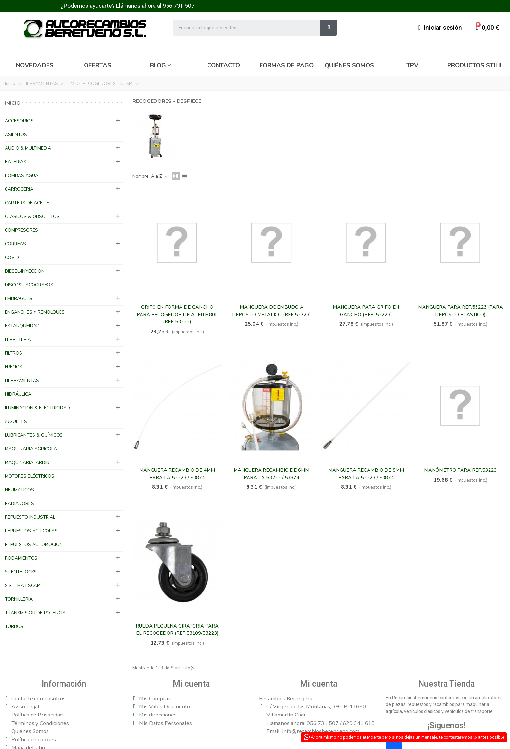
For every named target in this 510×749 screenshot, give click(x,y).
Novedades (35, 65)
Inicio (12, 103)
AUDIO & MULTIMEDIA (28, 148)
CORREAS (15, 244)
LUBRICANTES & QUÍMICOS (34, 435)
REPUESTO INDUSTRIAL (30, 517)
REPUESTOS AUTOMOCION (34, 544)
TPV (412, 65)
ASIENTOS (16, 134)
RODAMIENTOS (21, 558)
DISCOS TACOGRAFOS (29, 285)
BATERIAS (15, 162)
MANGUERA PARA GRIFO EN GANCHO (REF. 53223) (366, 311)
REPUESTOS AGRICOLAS (31, 531)
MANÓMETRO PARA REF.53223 (460, 470)
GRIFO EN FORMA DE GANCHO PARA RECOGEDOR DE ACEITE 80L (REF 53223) (177, 314)
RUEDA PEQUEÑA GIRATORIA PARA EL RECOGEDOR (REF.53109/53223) (177, 630)
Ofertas (97, 65)
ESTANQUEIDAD (22, 326)
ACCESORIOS (19, 121)
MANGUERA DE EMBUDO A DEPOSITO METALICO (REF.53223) (271, 311)
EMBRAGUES (18, 298)
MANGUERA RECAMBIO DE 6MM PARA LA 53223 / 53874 (271, 474)
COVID (12, 257)
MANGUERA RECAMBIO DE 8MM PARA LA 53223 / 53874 (366, 474)
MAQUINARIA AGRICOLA (31, 449)
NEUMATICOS (19, 490)
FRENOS (13, 367)
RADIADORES (19, 503)
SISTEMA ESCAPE (23, 585)
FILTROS (13, 353)
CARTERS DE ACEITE (27, 203)
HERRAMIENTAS (22, 380)
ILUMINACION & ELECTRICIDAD (37, 408)
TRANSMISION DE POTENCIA (35, 613)
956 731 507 (179, 6)
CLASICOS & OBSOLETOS (32, 216)
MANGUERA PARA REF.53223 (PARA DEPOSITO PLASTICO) (460, 311)
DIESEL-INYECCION (25, 271)
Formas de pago (287, 65)
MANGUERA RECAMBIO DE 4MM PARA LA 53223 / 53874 (177, 474)
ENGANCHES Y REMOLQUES (35, 312)
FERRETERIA (18, 339)
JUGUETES (16, 421)
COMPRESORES (21, 230)
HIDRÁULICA (18, 394)
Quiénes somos (349, 65)
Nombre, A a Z (150, 176)
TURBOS (14, 626)
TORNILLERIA (19, 599)
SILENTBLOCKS (21, 572)
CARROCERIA (19, 189)
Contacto (223, 65)
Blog (158, 65)
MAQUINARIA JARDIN (27, 462)
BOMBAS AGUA (21, 175)
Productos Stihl (475, 65)
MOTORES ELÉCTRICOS (29, 476)
